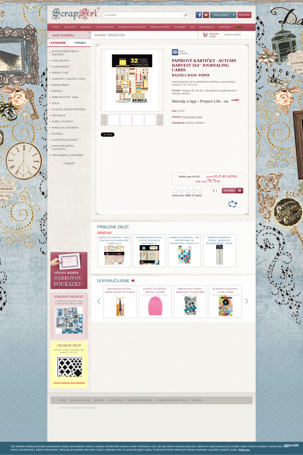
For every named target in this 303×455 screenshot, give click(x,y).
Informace (206, 27)
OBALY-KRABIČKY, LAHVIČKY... (63, 147)
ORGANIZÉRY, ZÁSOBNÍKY (68, 155)
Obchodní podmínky (140, 400)
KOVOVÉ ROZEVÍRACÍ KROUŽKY (65, 53)
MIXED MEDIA (60, 84)
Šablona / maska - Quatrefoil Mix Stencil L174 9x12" (69, 350)
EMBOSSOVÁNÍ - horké (65, 97)
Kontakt (225, 27)
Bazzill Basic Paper (192, 117)
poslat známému (180, 52)
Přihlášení (223, 15)
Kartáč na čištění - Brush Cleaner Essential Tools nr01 (155, 292)
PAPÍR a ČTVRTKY (62, 121)
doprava (247, 301)
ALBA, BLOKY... (61, 60)
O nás (56, 27)
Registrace (244, 15)
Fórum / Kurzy (160, 27)
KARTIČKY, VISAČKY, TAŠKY (69, 78)
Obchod (85, 27)
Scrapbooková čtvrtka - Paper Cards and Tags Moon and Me (69, 302)
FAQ (192, 27)
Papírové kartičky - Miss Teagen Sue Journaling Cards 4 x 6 (114, 240)
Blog (238, 27)
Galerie (179, 27)
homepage (100, 34)
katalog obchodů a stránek (77, 407)
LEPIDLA (57, 91)
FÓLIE (55, 103)
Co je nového (105, 27)
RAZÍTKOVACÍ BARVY (65, 139)
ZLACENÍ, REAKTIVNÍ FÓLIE (69, 109)
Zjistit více (244, 449)
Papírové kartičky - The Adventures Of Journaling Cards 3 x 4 (184, 240)
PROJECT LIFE (116, 34)
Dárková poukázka (131, 27)
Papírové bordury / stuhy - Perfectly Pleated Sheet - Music (219, 240)
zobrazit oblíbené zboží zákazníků (69, 382)
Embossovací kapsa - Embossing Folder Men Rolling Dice (190, 292)
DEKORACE (59, 115)
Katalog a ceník (80, 400)
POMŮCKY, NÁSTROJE (65, 127)
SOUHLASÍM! (291, 445)
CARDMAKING (60, 66)
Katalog (70, 27)
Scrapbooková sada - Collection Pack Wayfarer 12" (149, 240)
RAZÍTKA (57, 133)
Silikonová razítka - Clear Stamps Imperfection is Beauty (225, 292)
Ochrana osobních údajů (172, 400)
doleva (98, 301)
